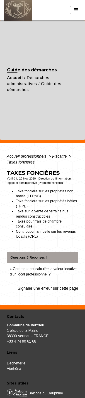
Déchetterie (16, 363)
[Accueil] (21, 10)
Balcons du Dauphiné (35, 393)
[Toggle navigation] (75, 10)
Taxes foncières (21, 162)
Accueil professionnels (27, 156)
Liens (12, 352)
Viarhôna (14, 369)
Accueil (15, 77)
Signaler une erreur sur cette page (48, 288)
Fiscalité (60, 156)
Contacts (15, 316)
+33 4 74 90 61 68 (21, 341)
